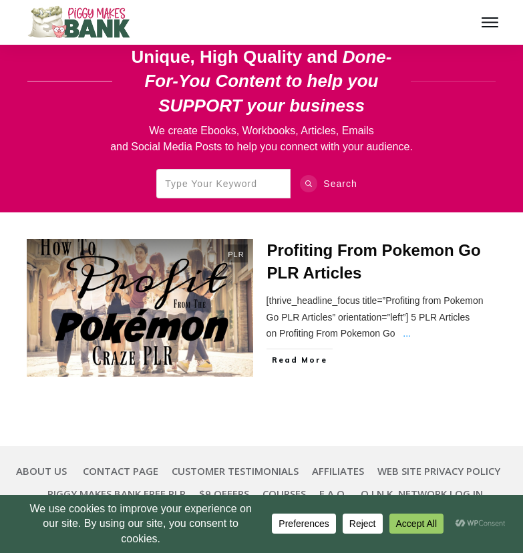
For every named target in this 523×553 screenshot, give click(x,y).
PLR (236, 254)
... (407, 333)
